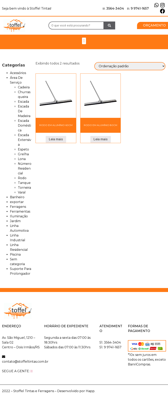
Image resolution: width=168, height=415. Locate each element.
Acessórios (18, 73)
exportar (17, 202)
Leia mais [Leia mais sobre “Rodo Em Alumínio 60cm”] (56, 139)
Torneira (24, 187)
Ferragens (18, 207)
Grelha (23, 154)
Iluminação (19, 216)
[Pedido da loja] (129, 66)
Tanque (24, 183)
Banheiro (17, 197)
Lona (22, 159)
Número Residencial (24, 168)
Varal (22, 192)
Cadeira (24, 87)
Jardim (15, 221)
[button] (84, 41)
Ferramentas (20, 211)
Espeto (23, 149)
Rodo (22, 178)
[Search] (109, 25)
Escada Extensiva (24, 139)
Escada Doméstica (24, 125)
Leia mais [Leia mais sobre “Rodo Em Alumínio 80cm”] (101, 139)
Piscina (15, 254)
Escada (23, 102)
